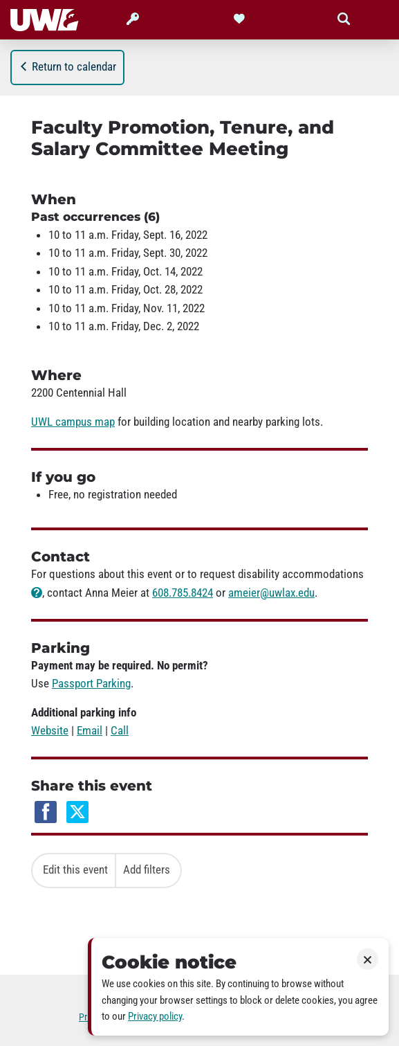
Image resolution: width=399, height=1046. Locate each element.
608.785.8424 (182, 592)
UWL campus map (73, 422)
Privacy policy (155, 1016)
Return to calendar (67, 66)
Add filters (146, 869)
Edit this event (75, 869)
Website (49, 730)
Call (120, 730)
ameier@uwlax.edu (271, 592)
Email (89, 730)
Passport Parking (91, 683)
